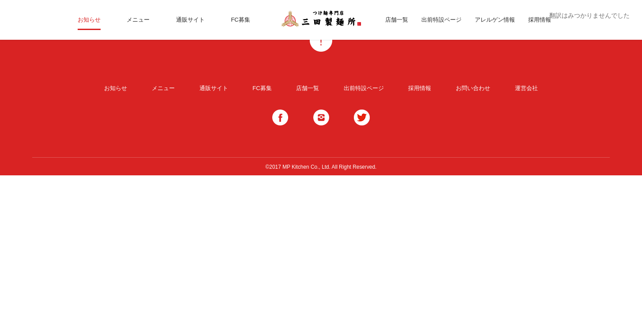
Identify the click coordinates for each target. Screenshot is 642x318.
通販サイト (190, 19)
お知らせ (89, 19)
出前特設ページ (441, 19)
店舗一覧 (396, 19)
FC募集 (240, 19)
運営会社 (526, 88)
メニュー (138, 19)
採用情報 (539, 19)
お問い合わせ (473, 88)
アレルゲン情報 (495, 19)
